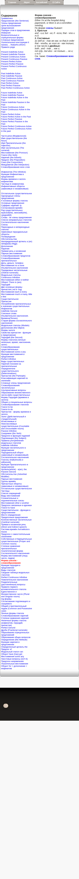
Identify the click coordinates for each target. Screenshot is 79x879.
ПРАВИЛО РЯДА (9, 244)
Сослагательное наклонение (15, 222)
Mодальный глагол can (12, 651)
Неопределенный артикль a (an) (16, 241)
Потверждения (8, 236)
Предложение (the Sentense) (15, 21)
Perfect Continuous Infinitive (14, 577)
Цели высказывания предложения (10, 26)
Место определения (10, 515)
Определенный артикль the (14, 647)
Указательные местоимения (14, 663)
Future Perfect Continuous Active (16, 126)
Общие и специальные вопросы (16, 402)
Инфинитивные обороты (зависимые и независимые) (14, 187)
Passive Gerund (8, 472)
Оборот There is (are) (11, 282)
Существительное (10, 299)
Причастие (6, 301)
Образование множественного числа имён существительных (15, 393)
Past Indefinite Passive (11, 76)
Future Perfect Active (10, 114)
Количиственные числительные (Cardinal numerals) (16, 521)
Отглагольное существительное (16, 193)
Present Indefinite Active (12, 52)
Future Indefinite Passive (12, 95)
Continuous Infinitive (10, 277)
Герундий (5, 284)
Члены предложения (11, 23)
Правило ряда (8, 47)
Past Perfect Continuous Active (15, 88)
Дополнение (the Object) (12, 328)
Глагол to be (7, 407)
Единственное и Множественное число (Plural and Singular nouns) (15, 594)
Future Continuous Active (12, 107)
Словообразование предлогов (15, 256)
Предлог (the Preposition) (13, 160)
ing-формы (6, 599)
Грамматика (7, 18)
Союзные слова (8, 313)
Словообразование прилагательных (10, 259)
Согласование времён (12, 208)
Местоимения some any (12, 656)
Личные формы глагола (12, 613)
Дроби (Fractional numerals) (14, 630)
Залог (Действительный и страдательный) (13, 417)
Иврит (27, 2)
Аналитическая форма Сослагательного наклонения (15, 552)
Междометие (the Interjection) (15, 164)
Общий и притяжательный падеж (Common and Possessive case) (16, 608)
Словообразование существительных (10, 348)
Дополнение (7, 246)
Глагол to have (8, 508)
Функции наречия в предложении (10, 643)
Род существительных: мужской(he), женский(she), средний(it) (14, 212)
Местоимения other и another (15, 503)
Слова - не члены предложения (16, 217)
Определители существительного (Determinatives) (10, 371)
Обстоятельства (9, 239)
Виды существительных (12, 361)
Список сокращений (10, 493)
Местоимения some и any (13, 352)
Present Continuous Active (13, 56)
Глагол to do (7, 409)
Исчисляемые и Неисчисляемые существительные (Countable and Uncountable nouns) (15, 425)
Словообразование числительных (10, 386)
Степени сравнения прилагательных (10, 547)
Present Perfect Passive (12, 64)
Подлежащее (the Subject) (13, 438)
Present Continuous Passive (14, 59)
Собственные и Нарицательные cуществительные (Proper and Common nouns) (16, 541)
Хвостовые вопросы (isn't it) (14, 659)
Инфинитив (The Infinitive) (13, 172)
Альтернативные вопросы (13, 390)
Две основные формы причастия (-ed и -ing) (11, 288)
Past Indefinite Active (10, 73)
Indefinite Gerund (9, 311)
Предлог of (6, 649)
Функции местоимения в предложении (12, 355)
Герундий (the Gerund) (12, 337)
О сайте (56, 2)
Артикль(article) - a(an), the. (14, 469)
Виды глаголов (8, 570)
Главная (12, 2)
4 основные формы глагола (14, 200)
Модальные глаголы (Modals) (15, 325)
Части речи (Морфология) (13, 136)
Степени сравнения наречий (15, 618)
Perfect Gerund (8, 627)
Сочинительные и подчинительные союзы (12, 499)
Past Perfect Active (10, 83)
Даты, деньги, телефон (12, 263)
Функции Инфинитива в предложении (12, 175)
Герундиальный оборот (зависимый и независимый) (14, 453)
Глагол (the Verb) (9, 155)
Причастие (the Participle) (13, 376)
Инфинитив (6, 308)
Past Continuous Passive (12, 80)
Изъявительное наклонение (14, 268)
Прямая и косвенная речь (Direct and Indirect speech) (14, 525)
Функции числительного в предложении (13, 449)
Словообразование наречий (14, 615)
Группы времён (8, 481)
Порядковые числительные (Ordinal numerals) (14, 271)
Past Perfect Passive (10, 85)
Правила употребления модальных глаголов (12, 441)
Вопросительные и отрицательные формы (12, 36)
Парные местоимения (11, 253)
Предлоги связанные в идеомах (16, 505)
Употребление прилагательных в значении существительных (16, 305)
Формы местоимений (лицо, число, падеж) (14, 556)
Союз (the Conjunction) (12, 162)
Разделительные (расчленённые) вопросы (13, 583)
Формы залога (8, 330)
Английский (41, 2)
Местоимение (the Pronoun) (14, 152)
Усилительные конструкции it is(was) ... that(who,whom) (15, 43)
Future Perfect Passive (11, 119)
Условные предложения (12, 203)
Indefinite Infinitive (9, 445)
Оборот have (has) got (11, 654)
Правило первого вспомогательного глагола (13, 588)
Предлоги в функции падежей (15, 436)
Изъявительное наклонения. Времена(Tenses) (14, 317)
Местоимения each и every (14, 292)
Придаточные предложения (14, 517)
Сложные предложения (12, 40)
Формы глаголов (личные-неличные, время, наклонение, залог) (16, 342)
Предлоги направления (12, 661)
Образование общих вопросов (15, 637)
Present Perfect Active (11, 61)
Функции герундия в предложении (10, 566)
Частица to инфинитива (12, 184)
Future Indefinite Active (11, 92)
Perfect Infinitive (8, 359)
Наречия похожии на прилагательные (11, 365)
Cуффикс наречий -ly (11, 205)
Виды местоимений (10, 496)
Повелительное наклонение (14, 579)
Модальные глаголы (11, 275)
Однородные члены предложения (10, 197)
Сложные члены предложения (15, 383)
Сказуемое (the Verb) (11, 433)
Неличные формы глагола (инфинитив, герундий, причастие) (13, 622)
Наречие (5, 248)
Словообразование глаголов (15, 404)
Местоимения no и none (12, 265)
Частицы (5, 491)
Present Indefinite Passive (13, 54)
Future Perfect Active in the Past (16, 116)
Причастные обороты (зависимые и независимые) (14, 485)
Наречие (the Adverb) (11, 157)
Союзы (4, 224)
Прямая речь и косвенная (13, 251)
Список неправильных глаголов (16, 220)
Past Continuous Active (12, 78)
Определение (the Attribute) (14, 639)
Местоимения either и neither (15, 280)
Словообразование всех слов (15, 167)
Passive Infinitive (9, 431)
